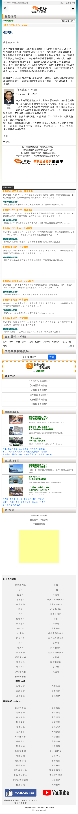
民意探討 (56, 732)
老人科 (20, 648)
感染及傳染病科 (56, 633)
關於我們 (56, 780)
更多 (71, 346)
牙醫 (56, 590)
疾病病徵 (56, 741)
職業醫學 (20, 653)
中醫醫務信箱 (39, 524)
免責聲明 (56, 785)
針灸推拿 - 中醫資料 (39, 520)
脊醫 (56, 585)
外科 (20, 643)
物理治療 (20, 686)
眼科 (20, 609)
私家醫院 (20, 756)
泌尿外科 (20, 638)
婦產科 (20, 595)
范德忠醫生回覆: (27, 89)
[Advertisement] (39, 173)
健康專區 (56, 722)
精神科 (56, 624)
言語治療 (20, 691)
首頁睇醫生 (20, 708)
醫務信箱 (10, 16)
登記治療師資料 (21, 780)
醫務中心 (56, 756)
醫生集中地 (20, 761)
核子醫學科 (20, 677)
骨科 (56, 619)
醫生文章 (20, 722)
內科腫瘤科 (56, 648)
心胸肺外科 (56, 609)
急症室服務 (20, 751)
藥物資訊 (20, 741)
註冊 (68, 3)
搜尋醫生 (56, 708)
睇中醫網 (9, 510)
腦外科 (20, 629)
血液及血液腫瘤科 (56, 600)
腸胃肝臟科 (56, 614)
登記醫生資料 (56, 775)
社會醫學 (20, 662)
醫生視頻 (56, 766)
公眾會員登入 (20, 775)
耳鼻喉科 (20, 600)
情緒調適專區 (12, 412)
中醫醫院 (56, 761)
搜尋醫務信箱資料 (17, 351)
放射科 (56, 657)
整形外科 (20, 667)
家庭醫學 (20, 604)
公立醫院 (56, 746)
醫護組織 (20, 766)
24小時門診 (56, 751)
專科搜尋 (20, 717)
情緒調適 (56, 727)
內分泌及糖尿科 (56, 638)
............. (37, 204)
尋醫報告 (20, 713)
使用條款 (20, 785)
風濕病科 (20, 619)
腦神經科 (20, 624)
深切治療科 (20, 672)
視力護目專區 (12, 460)
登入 (62, 3)
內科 (20, 614)
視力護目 (20, 732)
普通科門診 (20, 585)
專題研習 (56, 717)
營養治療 (56, 691)
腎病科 (56, 595)
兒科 (20, 590)
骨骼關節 (20, 727)
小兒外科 (56, 629)
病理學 (56, 667)
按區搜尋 (56, 713)
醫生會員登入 (56, 770)
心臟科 (20, 633)
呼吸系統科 (20, 657)
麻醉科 (56, 643)
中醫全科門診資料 (39, 516)
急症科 (56, 672)
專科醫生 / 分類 (15, 336)
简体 (73, 3)
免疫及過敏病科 (56, 653)
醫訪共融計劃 (20, 770)
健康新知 (56, 737)
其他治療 (20, 696)
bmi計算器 (20, 737)
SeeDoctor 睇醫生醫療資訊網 (15, 3)
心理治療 (56, 686)
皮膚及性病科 (56, 604)
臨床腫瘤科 (56, 662)
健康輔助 (56, 696)
